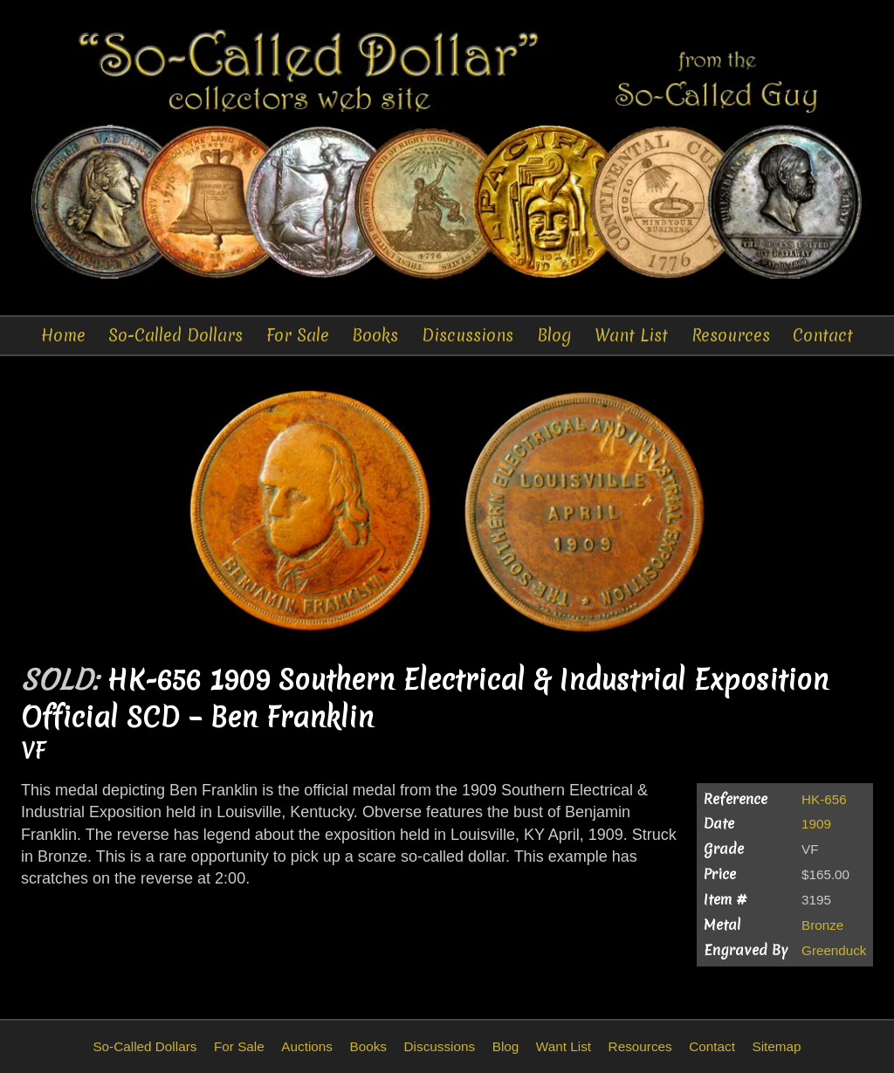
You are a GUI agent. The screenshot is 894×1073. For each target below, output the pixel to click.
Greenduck (833, 950)
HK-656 (824, 799)
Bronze (822, 925)
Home (63, 335)
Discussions (467, 335)
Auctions (307, 1046)
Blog (554, 335)
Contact (823, 335)
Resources (730, 335)
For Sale (297, 335)
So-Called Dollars (175, 335)
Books (375, 335)
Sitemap (776, 1046)
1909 (816, 823)
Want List (631, 335)
